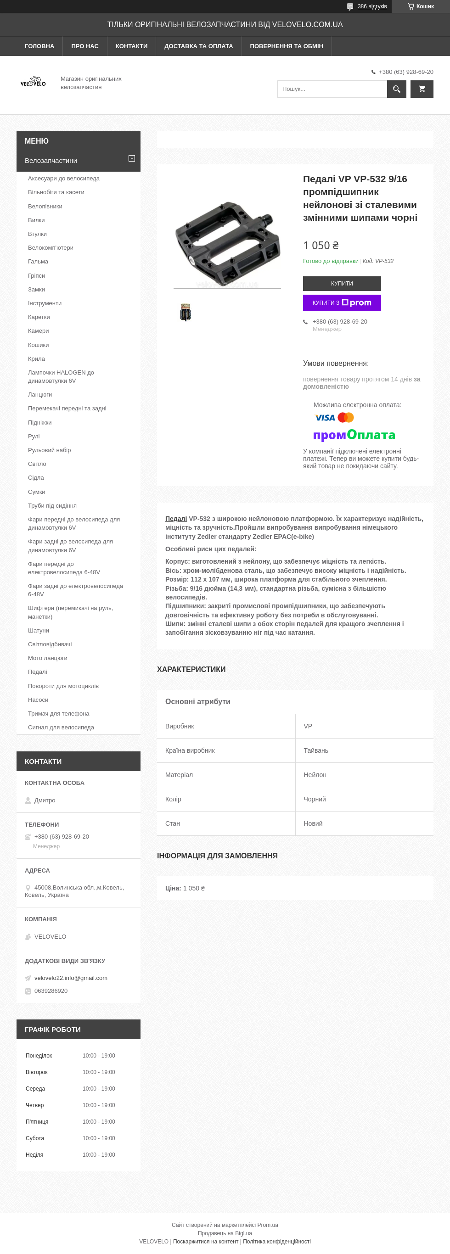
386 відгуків (372, 6)
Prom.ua (268, 1225)
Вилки (36, 220)
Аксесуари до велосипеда (64, 178)
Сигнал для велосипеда (61, 727)
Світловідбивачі (50, 644)
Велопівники (45, 206)
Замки (36, 289)
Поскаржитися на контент (205, 1241)
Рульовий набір (49, 450)
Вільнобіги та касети (56, 192)
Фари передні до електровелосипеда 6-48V (64, 568)
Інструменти (45, 303)
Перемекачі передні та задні (67, 408)
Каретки (39, 317)
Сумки (36, 491)
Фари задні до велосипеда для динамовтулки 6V (70, 545)
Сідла (36, 477)
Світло (37, 463)
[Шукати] (396, 89)
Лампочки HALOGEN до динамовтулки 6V (61, 376)
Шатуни (38, 630)
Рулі (33, 436)
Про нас (84, 46)
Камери (38, 330)
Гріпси (36, 275)
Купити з (342, 303)
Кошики (38, 344)
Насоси (38, 699)
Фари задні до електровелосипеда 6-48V (75, 590)
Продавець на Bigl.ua (225, 1233)
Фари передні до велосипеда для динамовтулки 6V (74, 523)
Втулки (37, 233)
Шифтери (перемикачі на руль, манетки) (70, 612)
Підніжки (40, 422)
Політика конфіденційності (277, 1241)
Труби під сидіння (52, 505)
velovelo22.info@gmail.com (70, 977)
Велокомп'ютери (50, 247)
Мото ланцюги (48, 658)
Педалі (176, 518)
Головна (39, 46)
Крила (36, 358)
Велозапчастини (51, 160)
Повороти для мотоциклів (63, 686)
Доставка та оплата (198, 46)
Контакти (132, 46)
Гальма (38, 261)
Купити (342, 283)
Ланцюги (40, 394)
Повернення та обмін (286, 46)
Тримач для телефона (59, 713)
